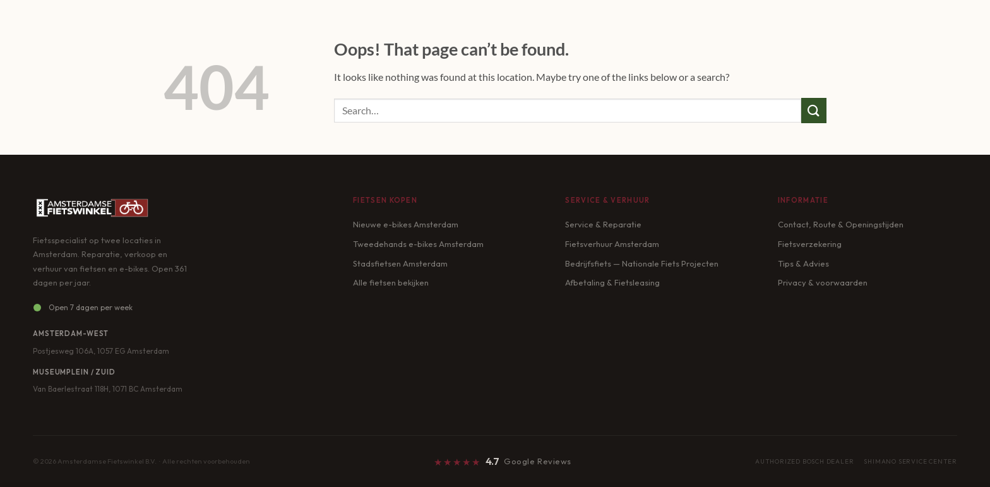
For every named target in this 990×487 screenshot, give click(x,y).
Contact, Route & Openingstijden (841, 224)
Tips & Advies (803, 263)
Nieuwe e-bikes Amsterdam (405, 224)
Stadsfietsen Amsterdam (400, 263)
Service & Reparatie (603, 224)
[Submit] (813, 110)
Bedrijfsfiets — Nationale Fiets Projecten (642, 263)
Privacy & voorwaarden (823, 282)
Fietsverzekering (810, 244)
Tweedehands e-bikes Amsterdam (418, 244)
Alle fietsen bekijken (391, 282)
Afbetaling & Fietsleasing (612, 282)
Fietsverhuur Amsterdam (612, 244)
